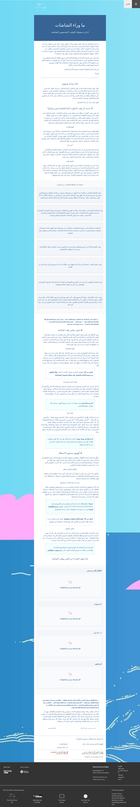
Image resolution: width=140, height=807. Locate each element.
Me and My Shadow (118, 798)
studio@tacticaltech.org (100, 777)
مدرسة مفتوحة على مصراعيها (75, 324)
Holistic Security (117, 796)
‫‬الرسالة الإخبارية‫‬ (123, 770)
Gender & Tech (117, 794)
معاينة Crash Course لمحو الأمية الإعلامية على (61, 322)
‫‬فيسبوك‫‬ (120, 775)
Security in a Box (117, 800)
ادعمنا (120, 779)
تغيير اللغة (121, 768)
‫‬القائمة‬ (120, 766)
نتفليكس (50, 550)
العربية (128, 4)
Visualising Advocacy (119, 802)
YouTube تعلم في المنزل (92, 324)
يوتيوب (56, 550)
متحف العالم (78, 322)
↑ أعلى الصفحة (52, 728)
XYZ (113, 804)
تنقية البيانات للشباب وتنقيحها (73, 519)
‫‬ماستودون (121, 777)
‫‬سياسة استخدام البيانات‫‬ (99, 779)
